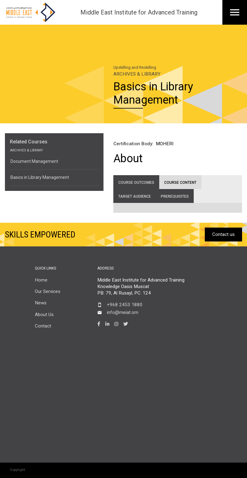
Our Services (47, 291)
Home (41, 280)
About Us (44, 314)
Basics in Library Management (39, 177)
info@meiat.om (122, 312)
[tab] (136, 182)
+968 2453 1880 (125, 304)
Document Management (34, 161)
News (41, 303)
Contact (43, 326)
